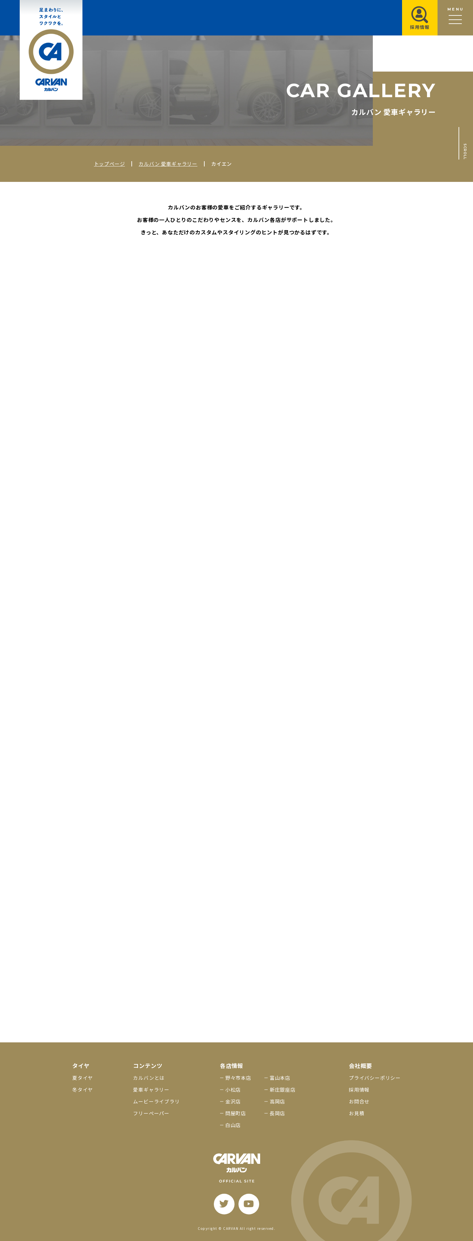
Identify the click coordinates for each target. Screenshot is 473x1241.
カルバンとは (149, 1077)
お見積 (356, 1113)
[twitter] (224, 1204)
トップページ (109, 163)
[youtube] (248, 1204)
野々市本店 (238, 1077)
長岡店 (277, 1113)
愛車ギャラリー (151, 1089)
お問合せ (359, 1101)
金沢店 (233, 1101)
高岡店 (277, 1101)
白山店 (233, 1124)
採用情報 (359, 1089)
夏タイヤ (82, 1077)
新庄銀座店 (283, 1089)
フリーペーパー (151, 1113)
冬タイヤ (82, 1089)
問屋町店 (235, 1113)
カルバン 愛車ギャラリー (168, 163)
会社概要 (360, 1065)
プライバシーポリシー (375, 1077)
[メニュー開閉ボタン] (455, 17)
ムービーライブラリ (156, 1101)
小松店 (233, 1089)
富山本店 (280, 1077)
